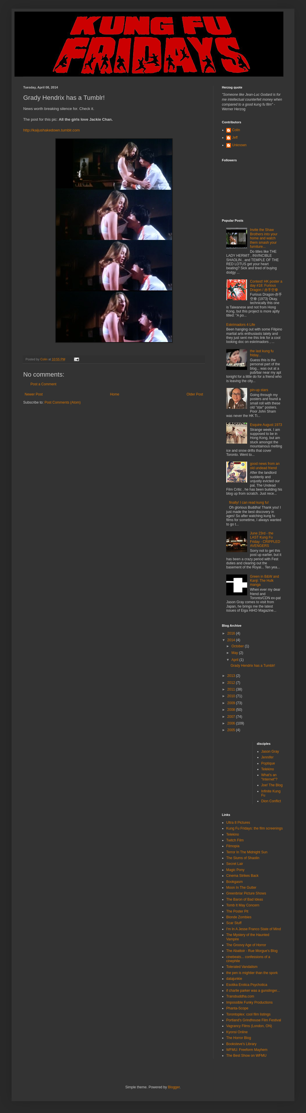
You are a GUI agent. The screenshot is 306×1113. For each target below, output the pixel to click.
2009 (231, 703)
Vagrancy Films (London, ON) (249, 1026)
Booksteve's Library (241, 1044)
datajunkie (234, 979)
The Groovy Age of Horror (246, 945)
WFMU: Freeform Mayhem (246, 1050)
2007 (231, 717)
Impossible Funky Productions (249, 1002)
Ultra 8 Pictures (238, 823)
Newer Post (34, 394)
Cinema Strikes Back (242, 876)
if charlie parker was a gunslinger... (253, 991)
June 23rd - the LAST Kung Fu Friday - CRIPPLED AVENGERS (265, 539)
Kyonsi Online (237, 1032)
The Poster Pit (237, 911)
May (235, 653)
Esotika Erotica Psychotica (246, 985)
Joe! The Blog (272, 785)
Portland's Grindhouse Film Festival (253, 1020)
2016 (231, 633)
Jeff (235, 137)
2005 (231, 730)
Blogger (174, 1087)
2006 (231, 723)
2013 (231, 676)
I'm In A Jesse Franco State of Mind (253, 929)
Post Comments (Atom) (62, 402)
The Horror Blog (238, 1038)
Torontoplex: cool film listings (248, 1014)
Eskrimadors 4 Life (240, 325)
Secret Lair (234, 864)
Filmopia (232, 846)
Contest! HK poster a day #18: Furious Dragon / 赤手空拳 (266, 285)
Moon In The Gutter (241, 888)
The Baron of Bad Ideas (244, 899)
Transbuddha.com (240, 996)
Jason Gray (270, 751)
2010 (231, 696)
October (238, 646)
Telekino (267, 769)
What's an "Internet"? (269, 777)
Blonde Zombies (238, 917)
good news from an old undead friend (265, 466)
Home (114, 394)
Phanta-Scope (237, 1008)
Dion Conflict (271, 801)
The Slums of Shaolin (242, 858)
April (235, 660)
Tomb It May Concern (242, 905)
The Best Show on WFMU (246, 1056)
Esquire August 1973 (266, 425)
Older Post (195, 394)
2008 (231, 710)
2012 (231, 683)
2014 (231, 640)
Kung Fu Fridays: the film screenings (254, 828)
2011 (231, 689)
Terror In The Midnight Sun (246, 852)
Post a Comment (43, 384)
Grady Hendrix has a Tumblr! (253, 666)
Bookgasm (234, 882)
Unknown (239, 145)
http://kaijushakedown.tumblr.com (51, 130)
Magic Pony (235, 870)
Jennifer (267, 757)
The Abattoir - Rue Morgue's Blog (252, 951)
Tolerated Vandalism (242, 967)
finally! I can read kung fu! (249, 503)
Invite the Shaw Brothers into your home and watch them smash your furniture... (264, 238)
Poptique (268, 763)
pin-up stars (259, 390)
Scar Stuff (233, 923)
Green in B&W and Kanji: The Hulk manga (264, 580)
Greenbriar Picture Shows (246, 893)
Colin (236, 130)
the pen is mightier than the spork (252, 973)
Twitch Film (235, 840)
